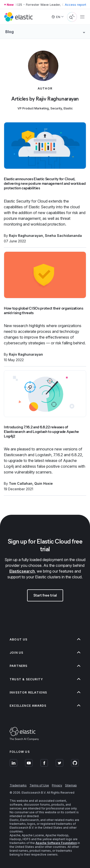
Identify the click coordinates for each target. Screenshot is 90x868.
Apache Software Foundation (56, 843)
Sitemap (71, 785)
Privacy (57, 785)
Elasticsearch (22, 571)
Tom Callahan (20, 483)
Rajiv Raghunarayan (26, 235)
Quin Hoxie (43, 483)
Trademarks (18, 785)
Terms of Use (39, 785)
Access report (75, 4)
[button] (45, 639)
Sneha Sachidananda (63, 235)
